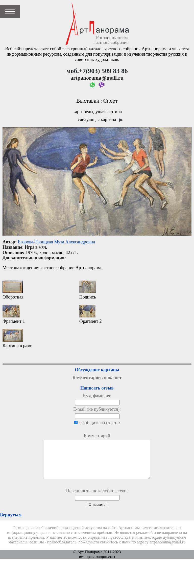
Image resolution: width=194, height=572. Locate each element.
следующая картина (100, 119)
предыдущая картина (98, 111)
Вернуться (10, 522)
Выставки (87, 101)
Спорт (110, 101)
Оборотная (13, 290)
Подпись (87, 290)
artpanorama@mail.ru (167, 549)
